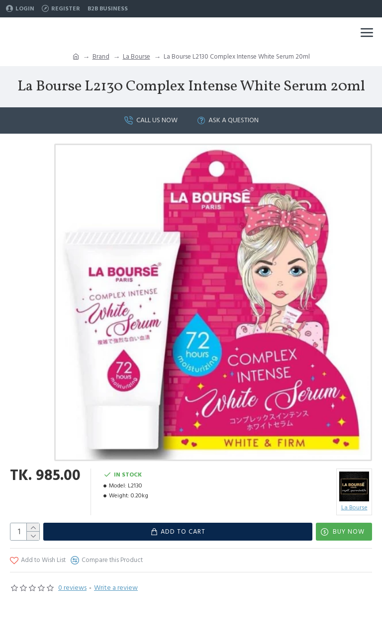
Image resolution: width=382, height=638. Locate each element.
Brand (101, 56)
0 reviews (72, 588)
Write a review (116, 588)
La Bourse (136, 56)
